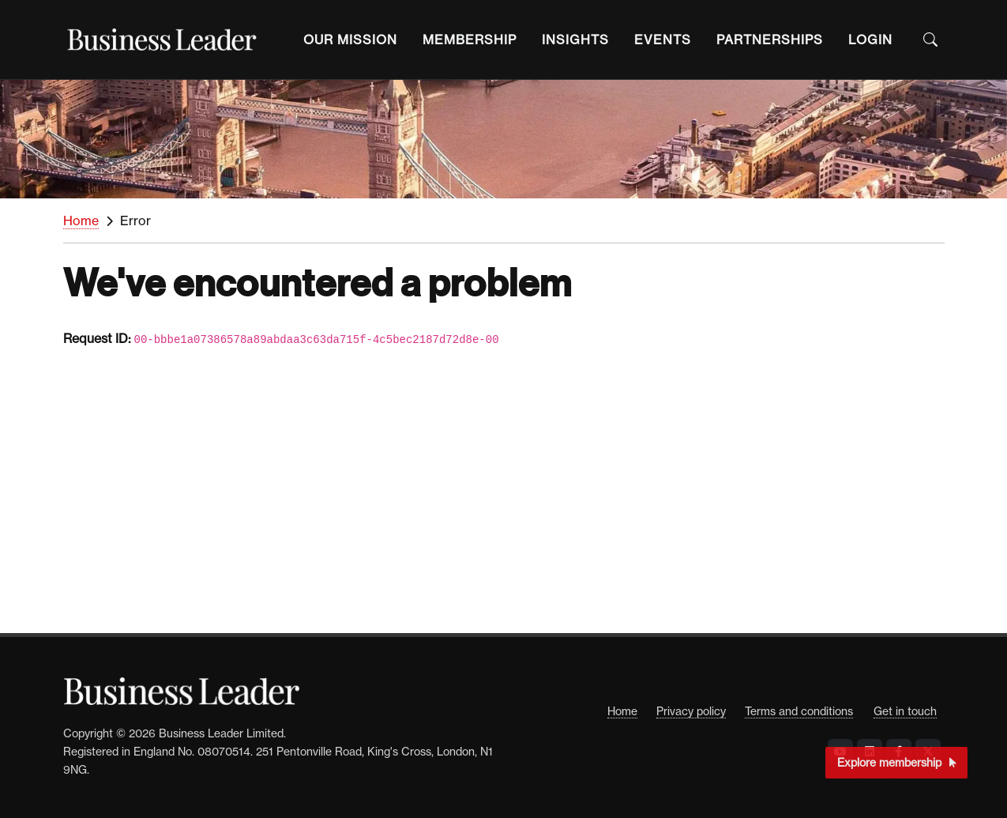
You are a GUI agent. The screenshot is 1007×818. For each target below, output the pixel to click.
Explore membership (896, 762)
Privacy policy (691, 711)
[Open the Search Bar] (930, 39)
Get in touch (905, 711)
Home (81, 220)
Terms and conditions (799, 711)
